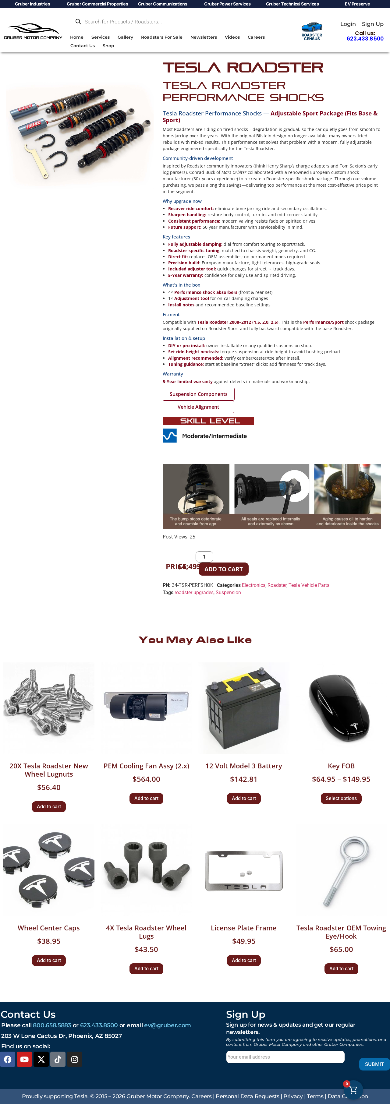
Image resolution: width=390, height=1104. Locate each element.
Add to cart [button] (49, 806)
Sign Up (373, 24)
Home (76, 37)
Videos (232, 37)
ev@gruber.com (167, 1025)
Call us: (365, 36)
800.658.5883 (52, 1025)
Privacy (293, 1096)
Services (100, 37)
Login (348, 24)
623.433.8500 (99, 1025)
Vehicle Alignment (198, 407)
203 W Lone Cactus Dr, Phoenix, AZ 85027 (61, 1035)
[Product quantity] (204, 557)
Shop (108, 45)
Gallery (125, 37)
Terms (315, 1096)
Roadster (277, 585)
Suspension (228, 592)
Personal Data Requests (247, 1096)
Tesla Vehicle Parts (309, 585)
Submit (365, 1064)
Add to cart (223, 569)
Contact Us (82, 45)
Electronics (253, 585)
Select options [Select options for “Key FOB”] (341, 798)
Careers (256, 37)
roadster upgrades (194, 592)
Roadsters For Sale (162, 37)
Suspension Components (199, 394)
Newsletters (203, 37)
